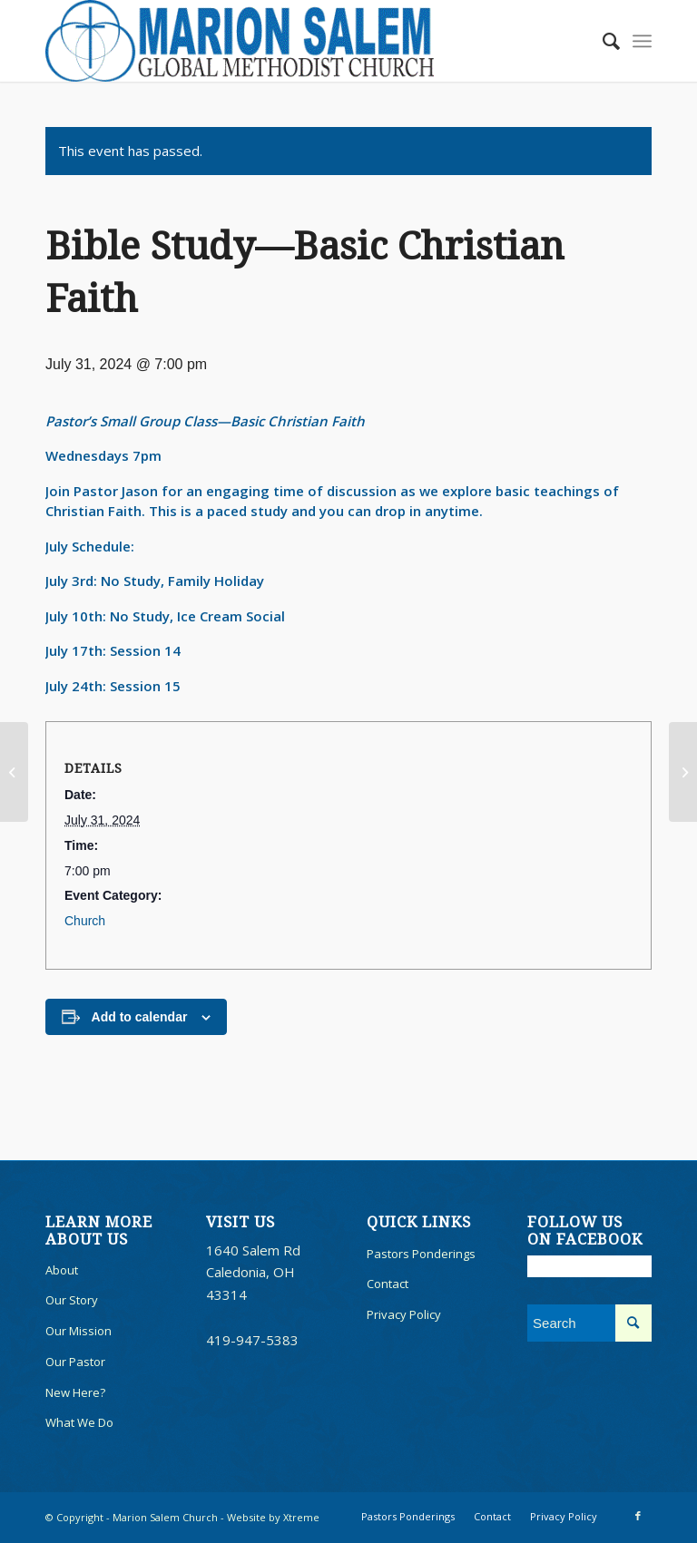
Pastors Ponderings (421, 1253)
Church (84, 920)
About (61, 1270)
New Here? (75, 1392)
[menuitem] (602, 41)
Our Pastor (75, 1361)
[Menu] (642, 40)
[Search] (602, 41)
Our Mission (78, 1331)
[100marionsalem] (239, 41)
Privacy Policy (404, 1314)
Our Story (71, 1300)
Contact (387, 1283)
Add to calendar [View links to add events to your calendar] (140, 1017)
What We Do (79, 1422)
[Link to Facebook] (638, 1515)
